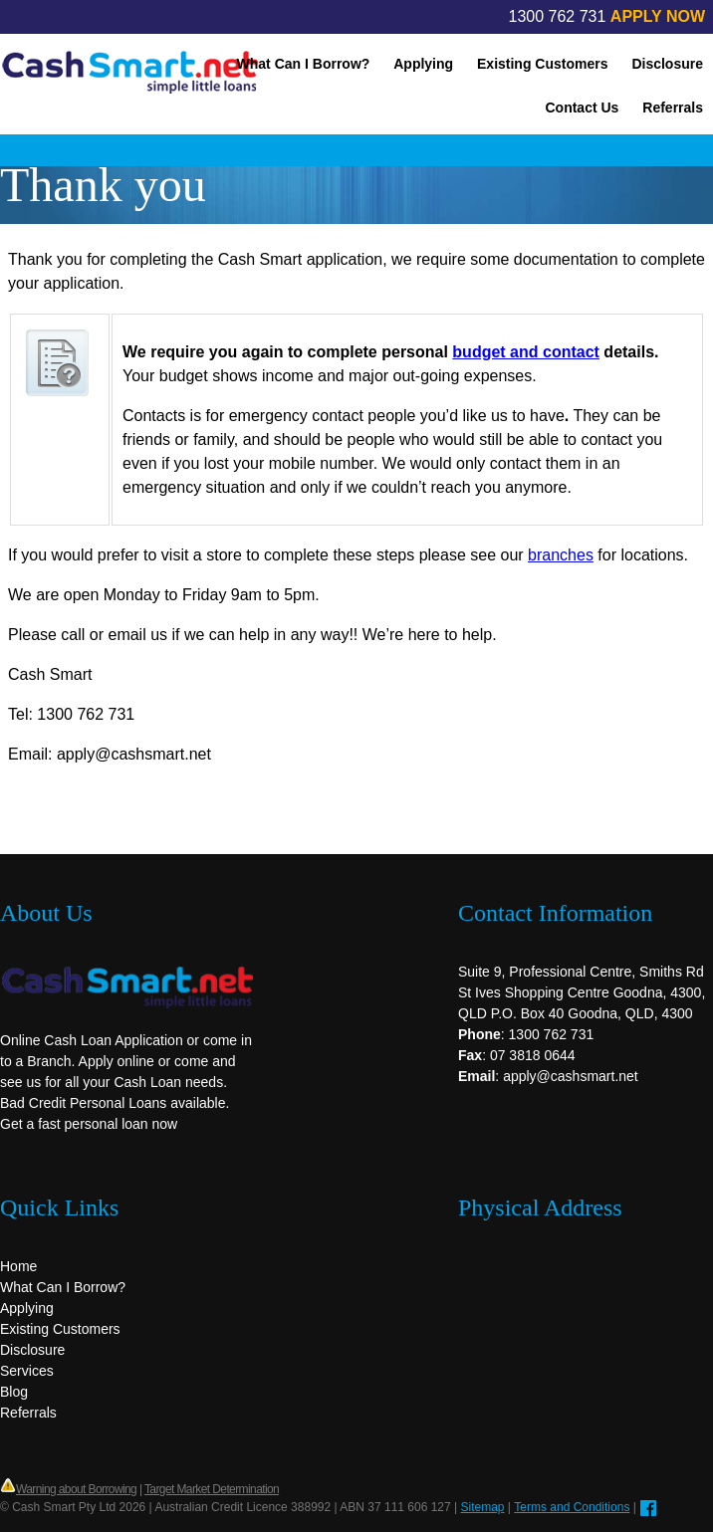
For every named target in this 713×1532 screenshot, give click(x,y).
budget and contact (525, 351)
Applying (423, 64)
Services (27, 1371)
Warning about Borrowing (76, 1489)
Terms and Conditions (571, 1507)
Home (18, 1266)
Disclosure (667, 64)
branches (561, 555)
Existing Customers (542, 64)
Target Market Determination (211, 1489)
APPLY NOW (657, 16)
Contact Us (581, 107)
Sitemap (483, 1507)
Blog (14, 1392)
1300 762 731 (557, 16)
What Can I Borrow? (303, 64)
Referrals (672, 107)
